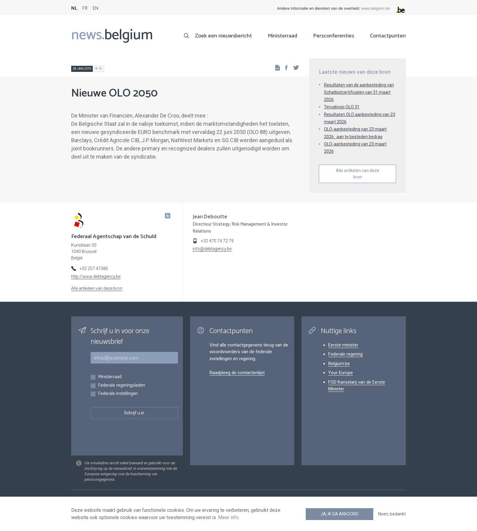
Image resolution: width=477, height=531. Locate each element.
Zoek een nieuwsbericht (223, 35)
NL (74, 8)
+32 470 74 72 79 (217, 240)
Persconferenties (333, 35)
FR (85, 8)
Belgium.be (339, 363)
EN (95, 8)
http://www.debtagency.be (95, 276)
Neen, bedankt (392, 514)
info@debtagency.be (212, 248)
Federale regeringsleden (121, 385)
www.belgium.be (375, 8)
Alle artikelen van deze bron (357, 173)
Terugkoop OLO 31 (342, 106)
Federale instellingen (118, 393)
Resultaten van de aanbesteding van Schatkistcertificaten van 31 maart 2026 (359, 92)
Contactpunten (388, 35)
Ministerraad (282, 35)
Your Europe (340, 372)
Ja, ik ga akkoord (339, 514)
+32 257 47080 (93, 268)
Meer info (228, 517)
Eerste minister (343, 345)
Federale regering (345, 354)
